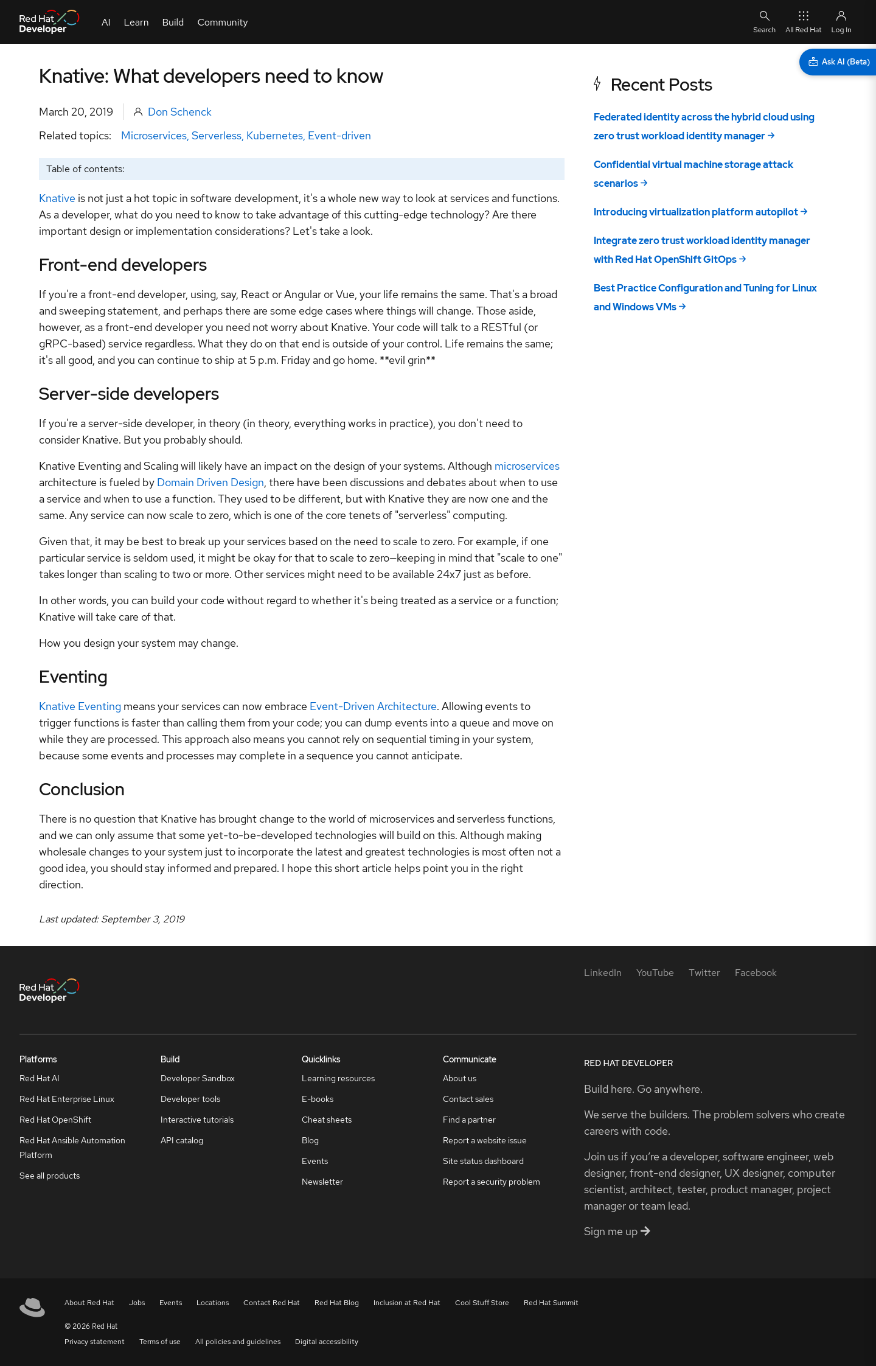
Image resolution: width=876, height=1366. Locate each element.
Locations (212, 1303)
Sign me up (617, 1231)
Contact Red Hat (271, 1303)
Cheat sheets (327, 1119)
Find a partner (469, 1119)
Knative (57, 198)
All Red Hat (803, 22)
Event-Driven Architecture (373, 706)
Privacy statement (94, 1342)
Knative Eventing (80, 706)
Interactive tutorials (197, 1119)
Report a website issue (485, 1140)
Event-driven (339, 135)
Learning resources (338, 1078)
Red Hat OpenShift (55, 1119)
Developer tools (190, 1098)
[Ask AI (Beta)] (837, 62)
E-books (317, 1098)
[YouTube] (655, 972)
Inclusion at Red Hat (407, 1303)
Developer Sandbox (198, 1078)
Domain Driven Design (210, 482)
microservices (527, 466)
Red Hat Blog (337, 1303)
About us (459, 1078)
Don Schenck (180, 112)
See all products (49, 1175)
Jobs (137, 1303)
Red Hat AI (39, 1078)
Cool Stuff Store (482, 1303)
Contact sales (468, 1098)
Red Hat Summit (551, 1303)
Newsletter (322, 1181)
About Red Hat (89, 1303)
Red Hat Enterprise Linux (66, 1098)
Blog (310, 1140)
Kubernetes (274, 135)
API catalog (182, 1140)
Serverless (217, 135)
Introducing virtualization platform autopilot (696, 212)
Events (315, 1160)
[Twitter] (704, 972)
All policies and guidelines (237, 1342)
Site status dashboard (483, 1160)
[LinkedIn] (603, 972)
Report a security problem (491, 1181)
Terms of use (160, 1342)
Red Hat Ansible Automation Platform (72, 1147)
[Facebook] (756, 972)
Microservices (154, 135)
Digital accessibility (326, 1342)
